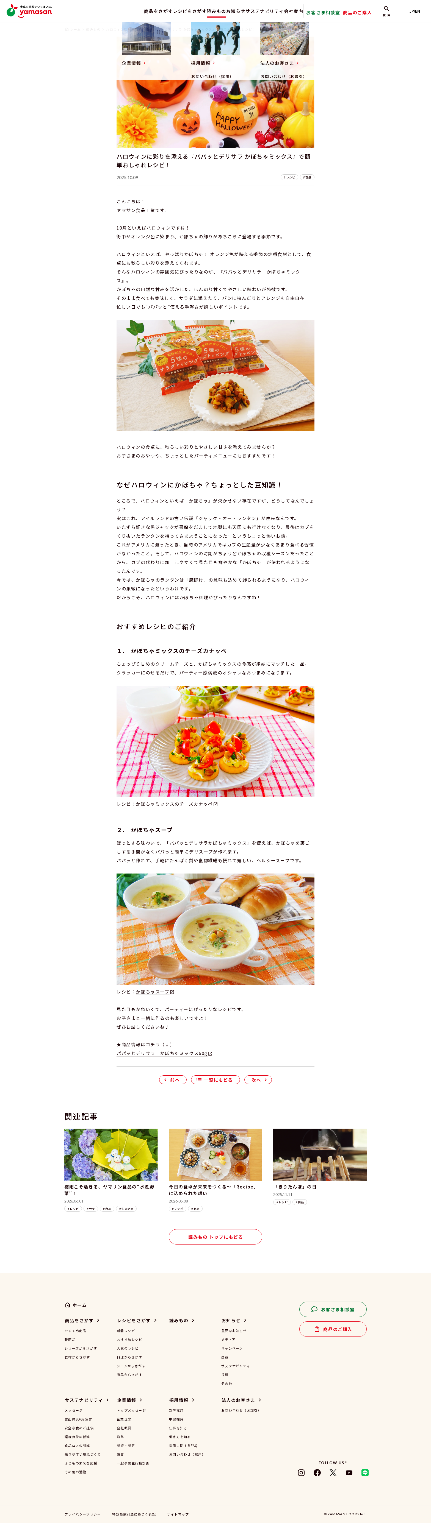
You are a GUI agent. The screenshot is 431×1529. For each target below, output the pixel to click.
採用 (224, 1380)
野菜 (92, 1215)
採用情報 (179, 1406)
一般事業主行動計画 (133, 1469)
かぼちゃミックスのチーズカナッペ (174, 810)
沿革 (120, 1442)
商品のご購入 (367, 15)
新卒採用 (176, 1416)
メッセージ (74, 1416)
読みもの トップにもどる (215, 1243)
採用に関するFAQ (183, 1451)
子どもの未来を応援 (81, 1469)
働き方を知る (180, 1442)
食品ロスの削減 (77, 1451)
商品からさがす (129, 1380)
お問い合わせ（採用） (187, 1460)
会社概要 (124, 1434)
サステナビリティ (269, 11)
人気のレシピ (128, 1354)
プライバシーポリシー (83, 1520)
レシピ (290, 184)
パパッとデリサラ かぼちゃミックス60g (162, 1059)
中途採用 (176, 1425)
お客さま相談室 (338, 15)
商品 (308, 184)
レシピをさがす (176, 11)
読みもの (208, 11)
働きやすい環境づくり (83, 1460)
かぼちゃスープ (152, 997)
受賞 (120, 1460)
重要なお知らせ (234, 1336)
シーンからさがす (131, 1372)
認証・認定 (126, 1451)
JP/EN (417, 11)
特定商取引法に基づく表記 (134, 1520)
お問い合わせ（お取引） (241, 1416)
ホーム (75, 29)
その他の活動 (75, 1478)
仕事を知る (178, 1434)
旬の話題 (127, 1215)
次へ (256, 1085)
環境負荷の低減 (77, 1442)
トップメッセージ (131, 1416)
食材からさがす (77, 1363)
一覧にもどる (218, 1085)
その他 (226, 1389)
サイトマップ (178, 1520)
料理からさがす (129, 1363)
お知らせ (234, 11)
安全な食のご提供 (79, 1434)
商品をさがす (139, 11)
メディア (228, 1345)
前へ (175, 1085)
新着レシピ (126, 1336)
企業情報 (126, 1406)
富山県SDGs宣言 (78, 1425)
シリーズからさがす (81, 1354)
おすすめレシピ (129, 1345)
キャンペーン (232, 1354)
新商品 (70, 1345)
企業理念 (124, 1425)
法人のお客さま (238, 1406)
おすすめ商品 (75, 1336)
